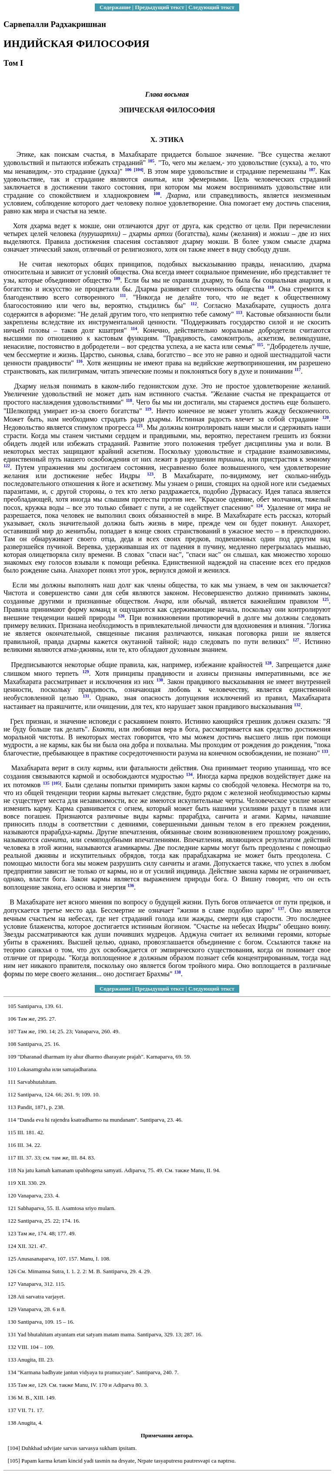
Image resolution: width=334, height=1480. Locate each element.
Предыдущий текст (159, 7)
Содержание (115, 7)
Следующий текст (211, 7)
